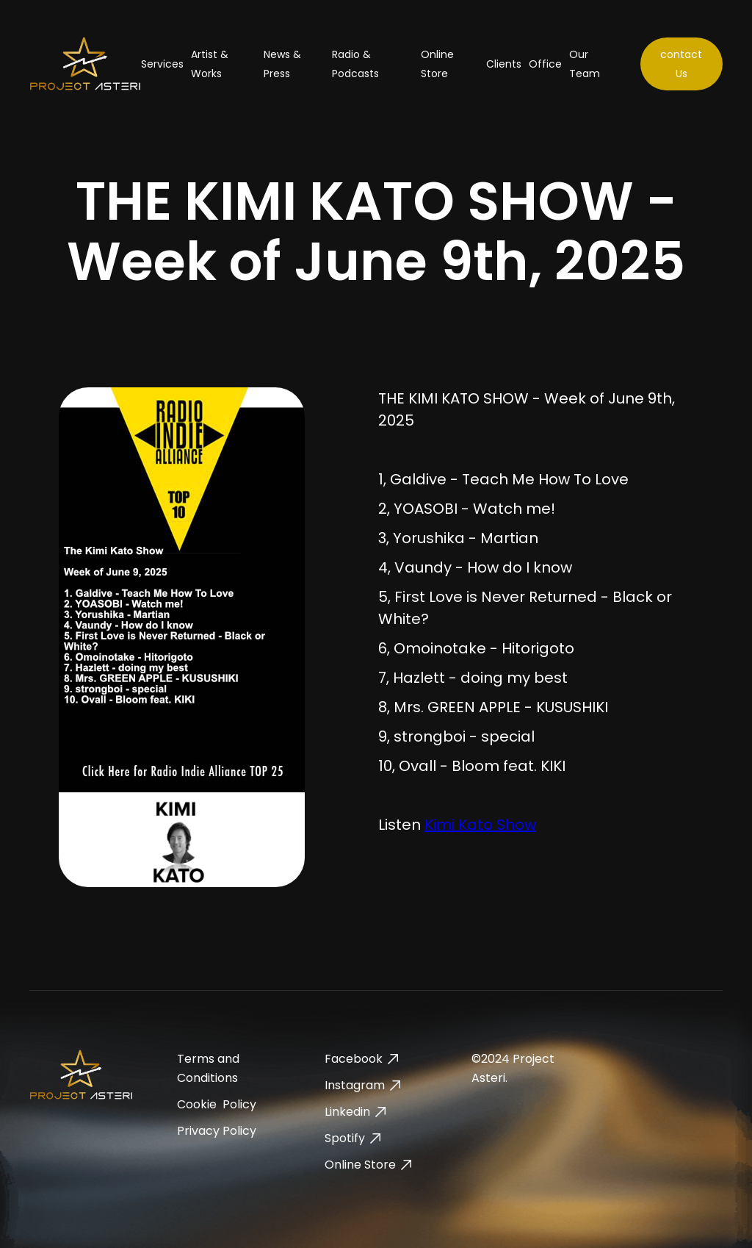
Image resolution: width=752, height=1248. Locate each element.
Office (545, 64)
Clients (503, 64)
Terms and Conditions (208, 1068)
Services (162, 64)
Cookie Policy (216, 1104)
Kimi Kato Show (480, 824)
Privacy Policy (216, 1130)
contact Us (681, 64)
